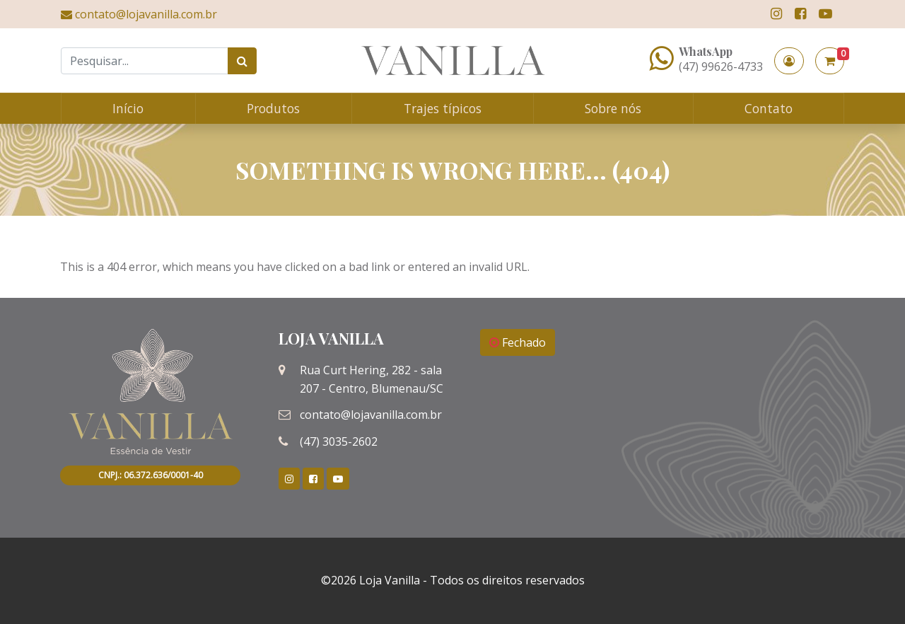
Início (128, 108)
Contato (769, 108)
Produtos (273, 108)
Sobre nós (613, 108)
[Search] (144, 60)
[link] (776, 14)
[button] (789, 60)
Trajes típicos (442, 108)
